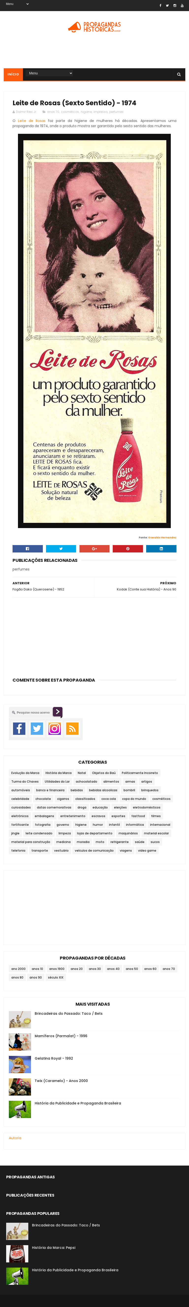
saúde (139, 842)
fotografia (42, 825)
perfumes (116, 112)
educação (100, 807)
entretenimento (72, 816)
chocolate (43, 799)
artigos (146, 781)
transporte (40, 850)
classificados (85, 799)
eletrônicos (20, 816)
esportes (118, 816)
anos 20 (77, 969)
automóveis (20, 790)
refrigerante (119, 842)
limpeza (65, 833)
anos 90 (36, 977)
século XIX (55, 977)
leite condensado (39, 833)
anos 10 (37, 969)
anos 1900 (56, 969)
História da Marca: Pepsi (53, 1247)
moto (100, 842)
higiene (86, 112)
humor (98, 825)
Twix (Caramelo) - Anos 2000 (61, 1080)
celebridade (20, 799)
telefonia (18, 850)
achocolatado (86, 781)
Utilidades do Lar (57, 781)
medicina (63, 842)
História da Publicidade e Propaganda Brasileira (78, 1103)
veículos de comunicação (94, 850)
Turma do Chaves (25, 781)
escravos (98, 816)
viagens (126, 850)
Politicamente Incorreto (140, 773)
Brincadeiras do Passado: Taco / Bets (69, 1013)
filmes (156, 816)
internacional (160, 825)
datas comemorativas (54, 807)
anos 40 (113, 969)
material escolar (156, 833)
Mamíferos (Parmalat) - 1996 (61, 1035)
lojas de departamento (94, 833)
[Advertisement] (94, 52)
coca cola (108, 799)
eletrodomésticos (146, 807)
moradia (83, 842)
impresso (101, 112)
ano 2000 (18, 969)
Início (13, 74)
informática (135, 825)
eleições (120, 807)
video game (147, 850)
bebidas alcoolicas (103, 790)
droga (82, 807)
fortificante (20, 825)
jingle (15, 833)
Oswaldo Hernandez (162, 537)
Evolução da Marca (25, 773)
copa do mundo (134, 799)
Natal (82, 773)
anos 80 (17, 977)
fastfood (138, 816)
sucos (155, 842)
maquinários (128, 833)
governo (63, 825)
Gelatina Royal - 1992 (54, 1058)
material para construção (30, 842)
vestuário (61, 850)
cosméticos (70, 112)
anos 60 (150, 969)
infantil (114, 825)
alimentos (111, 781)
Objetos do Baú (104, 773)
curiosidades (21, 807)
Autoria (15, 1137)
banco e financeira (50, 790)
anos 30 (95, 969)
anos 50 (132, 969)
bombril (129, 790)
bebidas (77, 790)
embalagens (44, 816)
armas (130, 781)
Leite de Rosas (31, 120)
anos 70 (53, 112)
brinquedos (149, 790)
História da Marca (59, 773)
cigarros (63, 799)
